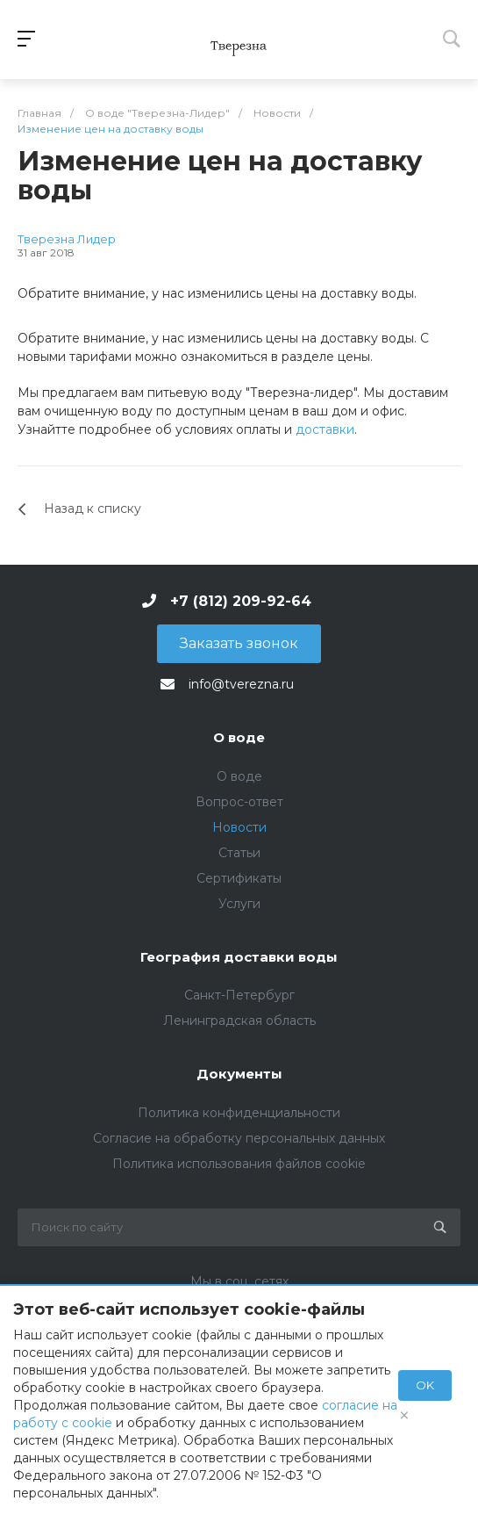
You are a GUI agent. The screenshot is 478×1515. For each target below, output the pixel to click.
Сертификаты (239, 878)
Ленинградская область (239, 1020)
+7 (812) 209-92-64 (240, 601)
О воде (239, 737)
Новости (239, 827)
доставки (325, 429)
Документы (239, 1073)
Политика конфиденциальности (239, 1113)
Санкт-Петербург (239, 995)
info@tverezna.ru (241, 684)
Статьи (239, 853)
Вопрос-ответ (239, 802)
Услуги (239, 904)
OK (425, 1385)
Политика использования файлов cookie (239, 1164)
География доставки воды (239, 957)
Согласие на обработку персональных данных (239, 1138)
